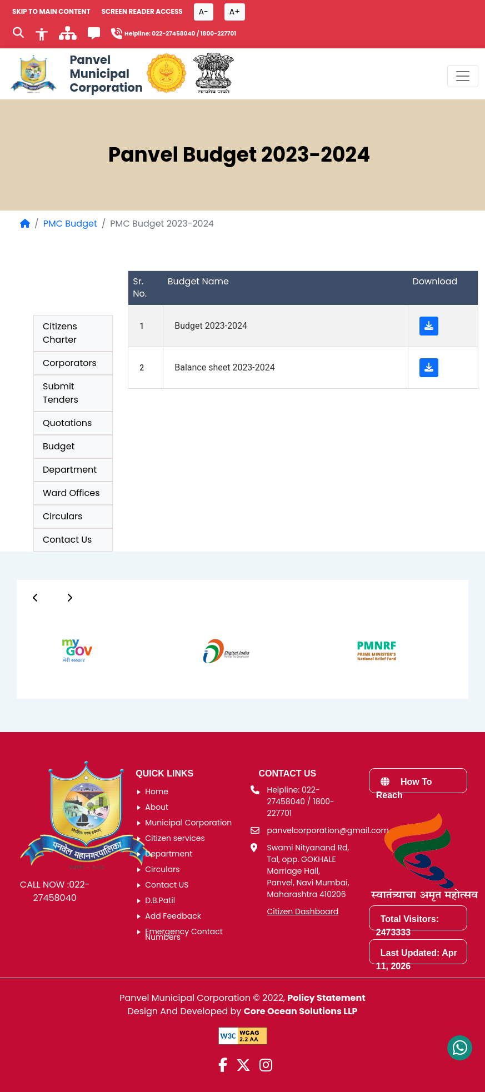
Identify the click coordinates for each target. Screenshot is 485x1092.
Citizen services (175, 838)
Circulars (62, 516)
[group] (65, 651)
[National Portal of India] (213, 74)
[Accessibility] (42, 33)
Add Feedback (173, 915)
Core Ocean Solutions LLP (301, 1011)
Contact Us (67, 539)
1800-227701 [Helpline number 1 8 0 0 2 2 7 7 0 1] (219, 33)
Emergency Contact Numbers (184, 934)
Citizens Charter (60, 333)
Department (70, 469)
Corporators (70, 363)
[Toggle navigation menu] (462, 76)
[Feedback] (94, 35)
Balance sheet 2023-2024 (224, 367)
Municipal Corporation (188, 822)
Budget (58, 446)
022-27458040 (61, 891)
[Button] (36, 597)
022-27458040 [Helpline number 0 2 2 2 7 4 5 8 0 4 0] (173, 33)
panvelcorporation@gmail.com (328, 830)
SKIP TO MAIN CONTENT (51, 11)
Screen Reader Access (142, 11)
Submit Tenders (60, 393)
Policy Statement (326, 997)
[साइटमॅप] (68, 36)
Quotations (67, 423)
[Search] (18, 34)
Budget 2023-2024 (210, 325)
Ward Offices (71, 493)
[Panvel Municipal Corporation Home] (75, 74)
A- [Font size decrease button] (203, 11)
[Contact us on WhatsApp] (459, 1047)
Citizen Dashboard (303, 911)
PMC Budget (70, 223)
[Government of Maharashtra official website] (166, 74)
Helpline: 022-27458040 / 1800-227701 (300, 801)
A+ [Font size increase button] (234, 11)
